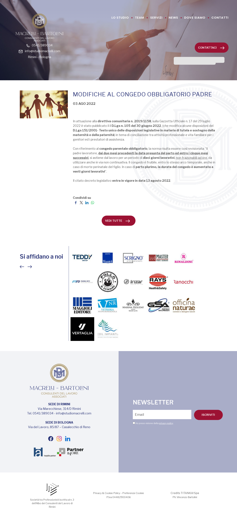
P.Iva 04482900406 (118, 504)
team (139, 17)
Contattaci (211, 47)
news (173, 17)
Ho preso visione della (154, 430)
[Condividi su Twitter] (81, 209)
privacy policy (166, 430)
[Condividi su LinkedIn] (87, 209)
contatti (220, 17)
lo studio (120, 17)
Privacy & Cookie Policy (105, 500)
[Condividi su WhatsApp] (92, 209)
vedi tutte (117, 227)
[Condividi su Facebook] (75, 209)
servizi (156, 17)
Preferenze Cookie (134, 500)
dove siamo (194, 17)
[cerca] (195, 62)
